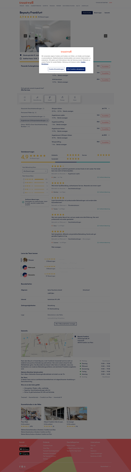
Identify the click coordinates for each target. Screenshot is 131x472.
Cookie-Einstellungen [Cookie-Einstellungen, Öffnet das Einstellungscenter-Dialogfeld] (56, 69)
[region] (66, 60)
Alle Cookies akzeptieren (75, 69)
